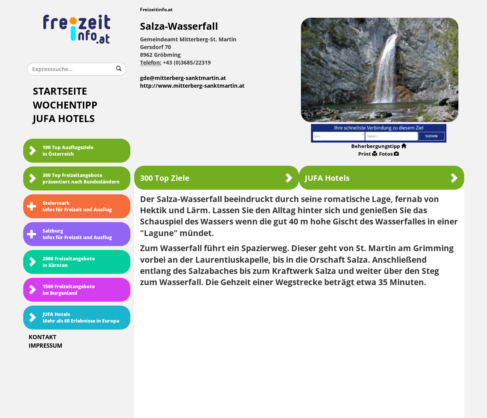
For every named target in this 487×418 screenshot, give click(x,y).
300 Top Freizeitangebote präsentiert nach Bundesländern (73, 179)
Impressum (45, 345)
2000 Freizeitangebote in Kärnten (61, 262)
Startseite (60, 91)
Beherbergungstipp (378, 146)
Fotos (389, 154)
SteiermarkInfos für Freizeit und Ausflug (69, 206)
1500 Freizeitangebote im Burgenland (61, 290)
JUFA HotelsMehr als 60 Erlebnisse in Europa (73, 318)
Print (367, 154)
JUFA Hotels (64, 118)
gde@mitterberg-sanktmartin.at (183, 78)
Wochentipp (65, 105)
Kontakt (42, 337)
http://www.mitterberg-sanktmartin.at (192, 86)
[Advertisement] (299, 350)
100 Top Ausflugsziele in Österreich (60, 151)
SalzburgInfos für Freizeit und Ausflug (69, 234)
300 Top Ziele (216, 178)
